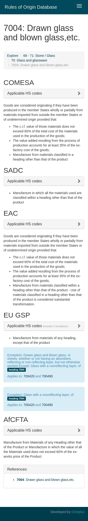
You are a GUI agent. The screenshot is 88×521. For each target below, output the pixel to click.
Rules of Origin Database (31, 7)
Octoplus (78, 512)
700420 (28, 376)
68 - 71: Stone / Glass (39, 55)
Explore (12, 55)
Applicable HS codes (24, 93)
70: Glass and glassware (29, 60)
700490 (47, 376)
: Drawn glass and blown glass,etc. (46, 480)
